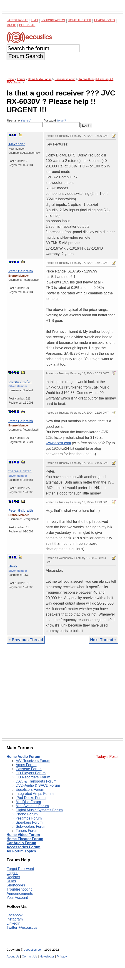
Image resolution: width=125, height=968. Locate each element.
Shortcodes (16, 885)
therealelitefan (20, 381)
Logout (12, 873)
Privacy (62, 956)
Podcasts (27, 25)
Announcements (20, 893)
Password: (62, 123)
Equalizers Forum (30, 789)
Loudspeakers (53, 20)
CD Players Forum (31, 773)
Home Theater (79, 20)
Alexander (16, 144)
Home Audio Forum (23, 757)
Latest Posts (17, 20)
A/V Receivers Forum (33, 761)
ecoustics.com (33, 949)
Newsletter (47, 956)
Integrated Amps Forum (35, 794)
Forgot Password (20, 869)
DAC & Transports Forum (36, 781)
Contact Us (29, 956)
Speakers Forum (29, 822)
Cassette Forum (29, 769)
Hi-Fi (34, 20)
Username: (25, 123)
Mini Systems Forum (32, 806)
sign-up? (26, 120)
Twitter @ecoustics (22, 927)
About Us (13, 956)
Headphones (104, 20)
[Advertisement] (62, 694)
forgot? (61, 120)
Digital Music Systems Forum (39, 810)
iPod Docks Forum (31, 798)
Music (11, 25)
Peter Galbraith (20, 271)
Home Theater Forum (25, 839)
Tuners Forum (27, 831)
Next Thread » (103, 639)
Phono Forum (27, 814)
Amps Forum (26, 765)
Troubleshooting (19, 889)
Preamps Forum (29, 818)
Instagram (15, 919)
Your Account (17, 897)
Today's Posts (107, 757)
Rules (11, 881)
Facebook (14, 915)
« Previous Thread (25, 639)
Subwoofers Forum (31, 826)
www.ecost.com (58, 443)
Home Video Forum (23, 835)
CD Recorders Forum (33, 777)
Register (13, 877)
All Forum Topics (21, 851)
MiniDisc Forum (28, 802)
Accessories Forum (23, 847)
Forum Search (25, 56)
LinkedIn (13, 923)
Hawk (12, 566)
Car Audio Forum (21, 843)
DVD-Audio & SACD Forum (38, 785)
